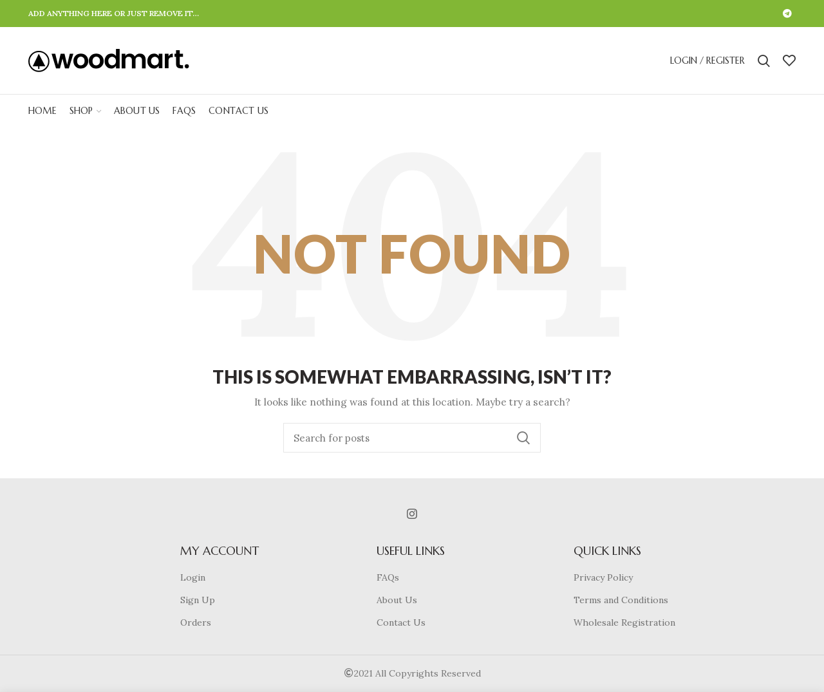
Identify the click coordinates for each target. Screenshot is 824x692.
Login (192, 577)
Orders (195, 622)
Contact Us (401, 622)
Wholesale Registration (624, 622)
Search (523, 438)
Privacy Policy (603, 577)
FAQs (388, 577)
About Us (397, 600)
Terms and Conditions (621, 600)
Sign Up (197, 600)
